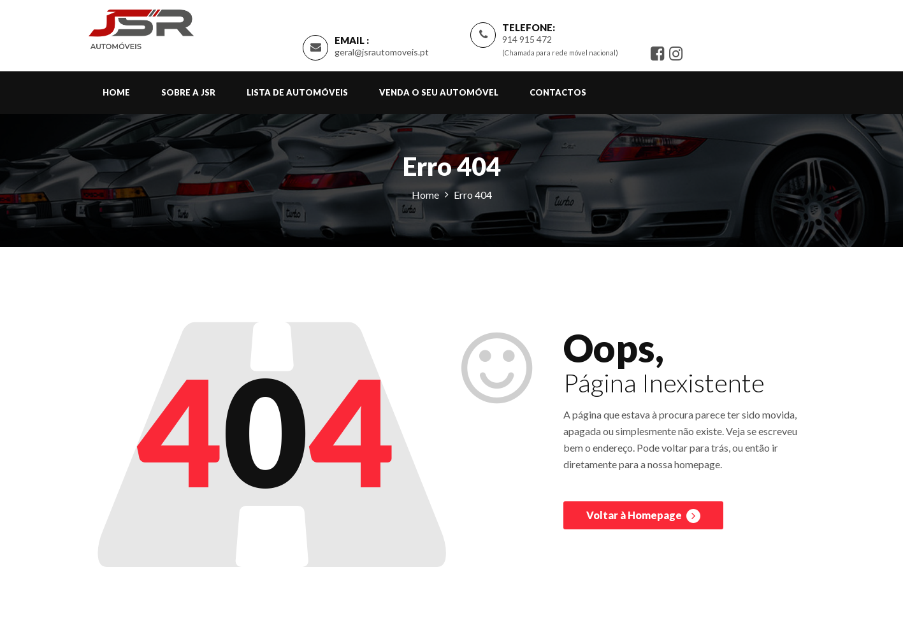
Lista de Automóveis (297, 92)
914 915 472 (527, 39)
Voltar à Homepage (643, 516)
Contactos (558, 92)
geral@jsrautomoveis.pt (382, 52)
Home (116, 92)
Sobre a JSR (188, 92)
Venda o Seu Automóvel (438, 92)
